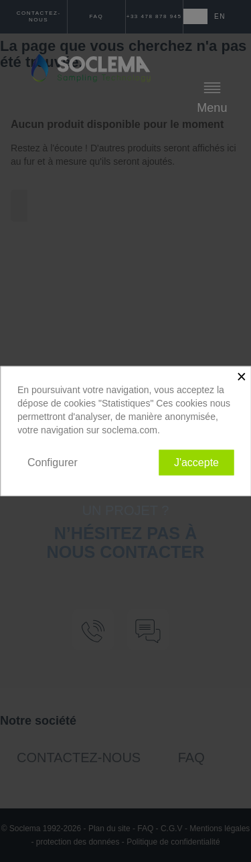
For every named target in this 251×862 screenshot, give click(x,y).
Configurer (52, 462)
